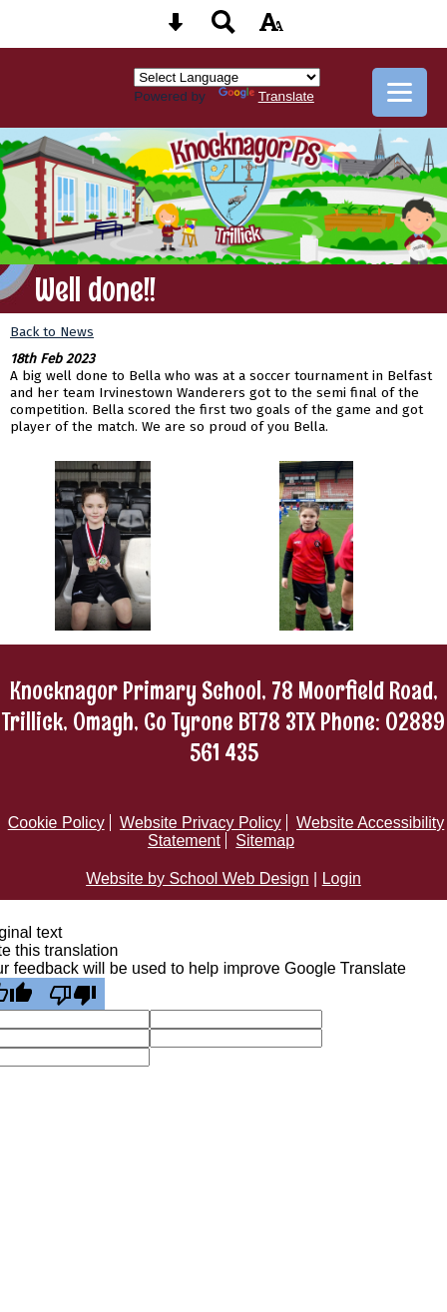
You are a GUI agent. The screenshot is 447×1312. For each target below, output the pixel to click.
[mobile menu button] (399, 92)
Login (341, 878)
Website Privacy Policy (200, 822)
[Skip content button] (176, 28)
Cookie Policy (56, 822)
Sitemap (264, 840)
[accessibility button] (271, 28)
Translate (266, 96)
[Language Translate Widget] (227, 77)
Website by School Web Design (197, 878)
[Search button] (223, 28)
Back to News (52, 331)
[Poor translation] (73, 994)
